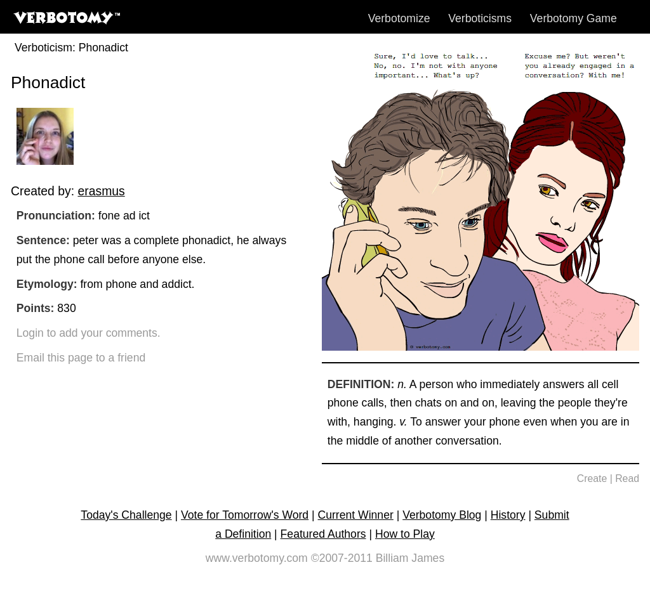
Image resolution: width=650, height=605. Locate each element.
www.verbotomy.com (257, 558)
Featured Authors (323, 534)
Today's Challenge (126, 515)
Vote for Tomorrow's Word (244, 515)
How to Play (405, 534)
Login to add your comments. (89, 333)
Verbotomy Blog (441, 515)
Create (592, 478)
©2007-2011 (342, 558)
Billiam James (410, 558)
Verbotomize (399, 18)
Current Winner (356, 515)
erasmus (100, 191)
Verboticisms (480, 18)
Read (627, 478)
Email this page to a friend (81, 357)
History (508, 515)
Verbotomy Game (573, 18)
